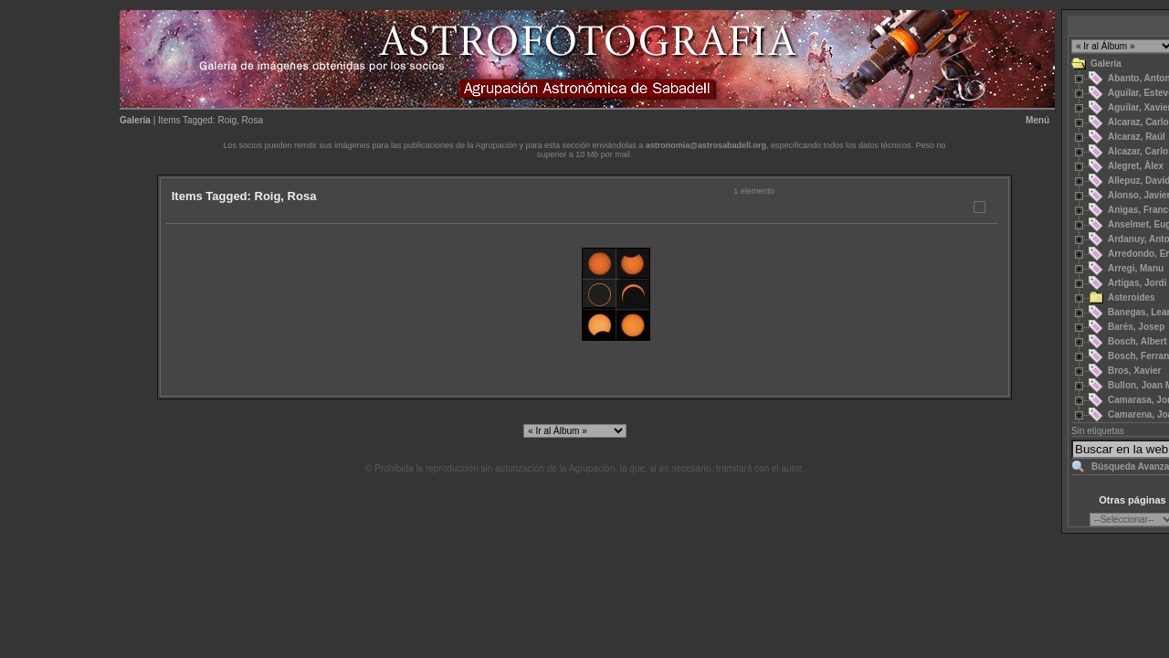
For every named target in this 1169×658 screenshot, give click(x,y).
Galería (135, 120)
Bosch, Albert (1137, 341)
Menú (1037, 120)
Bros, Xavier (1134, 371)
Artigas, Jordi (1137, 283)
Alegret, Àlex (1136, 166)
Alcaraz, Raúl (1136, 137)
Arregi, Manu (1136, 268)
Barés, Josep (1136, 327)
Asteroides (1131, 297)
